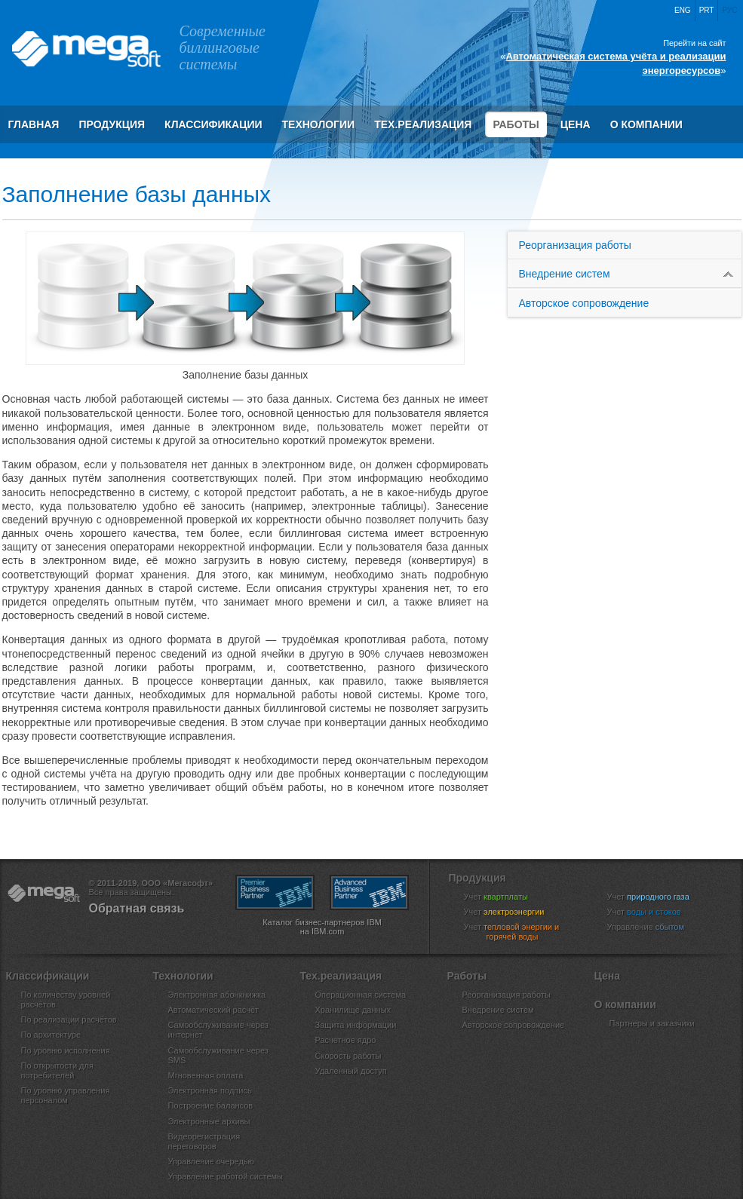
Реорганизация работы (575, 245)
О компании (646, 124)
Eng (682, 10)
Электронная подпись (210, 1090)
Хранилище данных (353, 1009)
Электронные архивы (209, 1121)
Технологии (318, 124)
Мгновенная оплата (206, 1075)
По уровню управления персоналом (65, 1095)
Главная (34, 124)
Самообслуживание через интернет (218, 1029)
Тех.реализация (422, 124)
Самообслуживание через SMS (218, 1055)
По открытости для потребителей (57, 1070)
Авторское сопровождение (584, 314)
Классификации (213, 124)
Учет (505, 896)
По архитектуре (51, 1034)
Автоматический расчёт (213, 1009)
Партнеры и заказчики (652, 1023)
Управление (655, 926)
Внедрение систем (630, 273)
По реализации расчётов (69, 1019)
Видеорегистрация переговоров (204, 1141)
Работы (516, 124)
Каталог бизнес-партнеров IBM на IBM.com (322, 927)
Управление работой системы (226, 1176)
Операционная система (361, 994)
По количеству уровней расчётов (66, 999)
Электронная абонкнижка (217, 994)
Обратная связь (137, 908)
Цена (575, 124)
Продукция (111, 124)
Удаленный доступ (351, 1070)
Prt (706, 10)
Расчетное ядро (345, 1039)
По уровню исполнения (65, 1050)
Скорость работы (348, 1055)
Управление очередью (211, 1161)
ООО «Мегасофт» (85, 49)
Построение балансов (210, 1105)
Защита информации (356, 1024)
